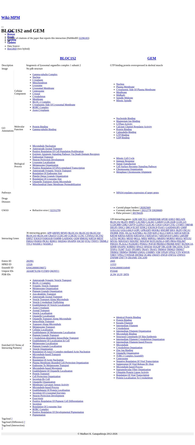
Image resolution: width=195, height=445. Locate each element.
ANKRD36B (154, 219)
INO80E (114, 233)
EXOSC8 (152, 227)
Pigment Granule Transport (45, 335)
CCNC (81, 235)
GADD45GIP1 (172, 227)
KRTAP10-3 (140, 235)
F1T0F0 (45, 271)
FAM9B (57, 238)
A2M (134, 219)
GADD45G (67, 238)
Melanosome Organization (45, 165)
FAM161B (47, 238)
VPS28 (164, 252)
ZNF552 (172, 255)
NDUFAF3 (123, 241)
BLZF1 (124, 222)
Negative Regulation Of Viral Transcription (137, 361)
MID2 (144, 238)
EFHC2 (143, 227)
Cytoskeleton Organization (129, 347)
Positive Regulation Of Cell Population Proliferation (58, 151)
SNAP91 (121, 246)
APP (49, 233)
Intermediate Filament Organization (133, 331)
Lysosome (37, 85)
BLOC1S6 (42, 235)
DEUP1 (114, 227)
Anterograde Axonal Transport (47, 148)
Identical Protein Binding (128, 317)
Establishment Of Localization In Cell (51, 340)
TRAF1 (145, 249)
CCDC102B (169, 222)
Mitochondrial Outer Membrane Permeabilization (56, 184)
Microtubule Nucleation (44, 146)
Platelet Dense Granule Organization (50, 176)
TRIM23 (171, 249)
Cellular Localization (42, 329)
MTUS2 (187, 238)
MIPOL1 (152, 238)
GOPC (137, 230)
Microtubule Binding (126, 333)
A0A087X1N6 (33, 271)
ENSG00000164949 (120, 267)
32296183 (84, 38)
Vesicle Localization (42, 313)
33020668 (156, 210)
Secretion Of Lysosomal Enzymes (49, 393)
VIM (158, 252)
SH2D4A (62, 241)
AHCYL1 (142, 219)
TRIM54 (123, 252)
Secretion (37, 404)
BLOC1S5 (31, 235)
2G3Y (120, 274)
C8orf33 (52, 235)
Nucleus (36, 77)
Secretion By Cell (41, 379)
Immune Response (125, 161)
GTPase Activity (124, 124)
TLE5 (128, 249)
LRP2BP (184, 235)
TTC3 (29, 244)
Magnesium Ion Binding (128, 121)
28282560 (145, 207)
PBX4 (173, 241)
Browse (11, 34)
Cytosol (36, 93)
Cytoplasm (37, 80)
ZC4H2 (147, 255)
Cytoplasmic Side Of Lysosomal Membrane (53, 104)
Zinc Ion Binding (124, 350)
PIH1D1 (114, 244)
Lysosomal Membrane (43, 88)
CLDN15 (140, 224)
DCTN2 (99, 235)
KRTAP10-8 (165, 235)
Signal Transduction (126, 163)
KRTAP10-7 (153, 235)
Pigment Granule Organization (47, 291)
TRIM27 (180, 249)
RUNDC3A (187, 244)
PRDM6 (170, 244)
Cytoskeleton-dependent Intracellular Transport (55, 338)
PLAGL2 (123, 244)
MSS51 (179, 238)
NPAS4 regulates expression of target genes (137, 192)
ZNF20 (164, 255)
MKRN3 (161, 238)
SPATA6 (148, 246)
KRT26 (92, 238)
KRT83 (129, 235)
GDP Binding (122, 137)
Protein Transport (41, 373)
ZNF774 (123, 257)
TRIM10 (162, 249)
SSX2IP (157, 246)
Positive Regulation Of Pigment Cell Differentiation (57, 401)
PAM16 (38, 241)
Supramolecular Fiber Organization (133, 369)
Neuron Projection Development (48, 159)
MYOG (114, 241)
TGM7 (121, 249)
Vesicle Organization (42, 349)
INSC (121, 233)
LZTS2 (113, 238)
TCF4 (186, 246)
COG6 (158, 224)
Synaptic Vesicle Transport (45, 285)
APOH (164, 219)
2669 (112, 261)
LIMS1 (175, 235)
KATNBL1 (138, 233)
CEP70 (131, 224)
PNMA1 (144, 244)
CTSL (172, 224)
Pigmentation (38, 415)
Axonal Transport (41, 310)
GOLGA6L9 (127, 230)
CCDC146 (62, 235)
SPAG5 (139, 246)
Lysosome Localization (43, 162)
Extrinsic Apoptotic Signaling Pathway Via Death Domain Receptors (66, 154)
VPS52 (171, 252)
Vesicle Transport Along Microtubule (50, 299)
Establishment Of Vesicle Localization (51, 305)
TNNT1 (95, 241)
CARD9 (159, 222)
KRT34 (177, 233)
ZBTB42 (139, 255)
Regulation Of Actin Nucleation (48, 360)
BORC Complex (40, 107)
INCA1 (186, 230)
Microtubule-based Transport (46, 354)
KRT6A (122, 235)
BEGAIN (180, 219)
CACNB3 (140, 222)
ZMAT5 (156, 255)
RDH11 (53, 241)
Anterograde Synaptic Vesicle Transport (51, 170)
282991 (30, 261)
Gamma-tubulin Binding (44, 129)
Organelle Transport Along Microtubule (51, 181)
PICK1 (45, 241)
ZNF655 (181, 255)
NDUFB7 (134, 241)
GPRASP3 (146, 230)
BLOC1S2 (68, 58)
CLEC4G (150, 224)
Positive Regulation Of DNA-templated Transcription (58, 168)
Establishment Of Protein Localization (51, 390)
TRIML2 (103, 241)
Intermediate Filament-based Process (134, 342)
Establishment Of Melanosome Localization (53, 332)
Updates (11, 42)
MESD (129, 238)
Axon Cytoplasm (40, 110)
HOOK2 (156, 230)
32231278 (55, 210)
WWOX (185, 252)
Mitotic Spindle (123, 100)
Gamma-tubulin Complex (44, 74)
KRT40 (113, 235)
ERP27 (29, 238)
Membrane (37, 99)
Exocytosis (37, 398)
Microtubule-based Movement (47, 368)
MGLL (137, 238)
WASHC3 (48, 244)
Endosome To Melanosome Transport (50, 365)
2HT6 (126, 274)
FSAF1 (161, 227)
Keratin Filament (124, 322)
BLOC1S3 (84, 233)
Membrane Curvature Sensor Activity (50, 384)
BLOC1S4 (95, 233)
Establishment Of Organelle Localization (52, 371)
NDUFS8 (144, 241)
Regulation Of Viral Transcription (132, 375)
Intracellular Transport (43, 321)
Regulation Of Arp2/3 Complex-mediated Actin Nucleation (61, 351)
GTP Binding (122, 135)
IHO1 (172, 230)
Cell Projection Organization (46, 376)
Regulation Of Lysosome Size (47, 179)
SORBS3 (131, 246)
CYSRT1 (180, 224)
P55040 (114, 271)
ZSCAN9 (142, 257)
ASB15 (171, 219)
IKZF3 (179, 230)
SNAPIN (71, 241)
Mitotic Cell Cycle (125, 158)
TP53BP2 (136, 249)
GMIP (184, 227)
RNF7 (178, 244)
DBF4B (189, 224)
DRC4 (129, 227)
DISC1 (121, 227)
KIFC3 (155, 233)
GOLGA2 (115, 230)
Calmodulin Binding (126, 132)
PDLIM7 (181, 241)
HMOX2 (84, 238)
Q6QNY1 (54, 271)
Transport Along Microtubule (46, 324)
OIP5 (167, 241)
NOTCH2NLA (157, 241)
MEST (100, 238)
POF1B (152, 244)
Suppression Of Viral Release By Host (135, 364)
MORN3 (170, 238)
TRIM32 (114, 252)
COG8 (165, 224)
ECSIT (136, 227)
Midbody (120, 95)
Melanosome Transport (43, 327)
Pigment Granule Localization (47, 346)
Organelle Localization (43, 316)
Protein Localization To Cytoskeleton (134, 377)
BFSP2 (64, 233)
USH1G (141, 252)
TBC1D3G (177, 246)
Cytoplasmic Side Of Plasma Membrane (136, 89)
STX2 (87, 241)
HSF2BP (165, 230)
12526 (29, 264)
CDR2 (124, 224)
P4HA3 (30, 241)
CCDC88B (115, 224)
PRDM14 (161, 244)
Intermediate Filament (127, 325)
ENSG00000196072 (36, 267)
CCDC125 (181, 222)
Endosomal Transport (42, 157)
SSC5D (80, 241)
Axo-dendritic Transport (44, 294)
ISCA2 (128, 233)
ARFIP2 (56, 233)
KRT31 (170, 233)
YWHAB (129, 255)
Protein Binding (40, 126)
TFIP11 (113, 249)
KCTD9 (148, 233)
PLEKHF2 (134, 244)
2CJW (113, 274)
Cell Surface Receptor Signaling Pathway (136, 166)
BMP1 (132, 222)
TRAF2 (153, 249)
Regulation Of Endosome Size (47, 173)
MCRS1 (122, 238)
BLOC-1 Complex (41, 102)
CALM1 (150, 222)
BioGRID (12, 48)
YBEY (113, 255)
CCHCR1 (72, 235)
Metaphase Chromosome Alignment (133, 172)
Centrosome (38, 91)
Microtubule (122, 344)
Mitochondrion (39, 82)
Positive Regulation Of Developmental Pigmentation (58, 412)
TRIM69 (132, 252)
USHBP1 (150, 252)
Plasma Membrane (125, 86)
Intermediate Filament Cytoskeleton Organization (140, 339)
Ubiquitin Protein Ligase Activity (132, 372)
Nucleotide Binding (125, 118)
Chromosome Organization (129, 169)
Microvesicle (38, 357)
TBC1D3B (166, 246)
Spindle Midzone (124, 97)
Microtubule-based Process (45, 387)
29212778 (146, 210)
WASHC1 (38, 244)
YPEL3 (120, 255)
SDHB (113, 246)
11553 (113, 264)
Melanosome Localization (45, 343)
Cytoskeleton (38, 96)
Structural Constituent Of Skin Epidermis (136, 336)
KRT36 (185, 233)
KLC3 (163, 233)
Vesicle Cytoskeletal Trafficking (48, 302)
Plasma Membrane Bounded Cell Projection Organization (60, 362)
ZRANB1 (132, 257)
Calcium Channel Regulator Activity (134, 126)
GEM (151, 58)
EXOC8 (38, 238)
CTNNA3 (90, 235)
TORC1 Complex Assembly (130, 355)
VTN (178, 252)
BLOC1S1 (73, 233)
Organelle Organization (43, 382)
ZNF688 (114, 257)
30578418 (137, 213)
